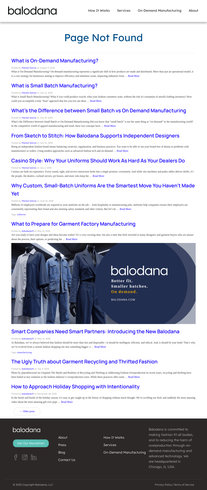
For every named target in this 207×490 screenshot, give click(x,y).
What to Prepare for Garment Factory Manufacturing (75, 223)
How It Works (99, 10)
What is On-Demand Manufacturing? (56, 60)
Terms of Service (184, 484)
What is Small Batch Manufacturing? (55, 85)
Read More (134, 76)
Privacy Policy (163, 484)
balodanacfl (28, 231)
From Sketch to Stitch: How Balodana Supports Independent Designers (97, 135)
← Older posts (27, 411)
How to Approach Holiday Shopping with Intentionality (77, 386)
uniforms (21, 214)
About (193, 10)
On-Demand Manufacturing (159, 10)
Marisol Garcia (29, 67)
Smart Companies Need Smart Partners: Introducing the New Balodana (97, 331)
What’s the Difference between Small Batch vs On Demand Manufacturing (100, 110)
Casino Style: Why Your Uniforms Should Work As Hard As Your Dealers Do (100, 160)
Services (124, 10)
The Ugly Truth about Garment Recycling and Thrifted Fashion (86, 361)
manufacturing (24, 352)
